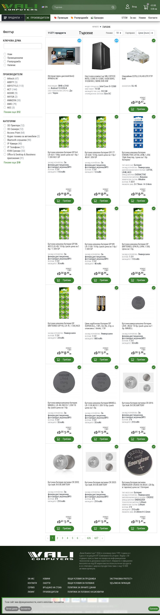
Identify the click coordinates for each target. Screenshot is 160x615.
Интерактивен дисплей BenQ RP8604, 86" (61, 77)
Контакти (152, 17)
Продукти (13, 17)
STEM (124, 17)
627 (96, 538)
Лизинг (31, 592)
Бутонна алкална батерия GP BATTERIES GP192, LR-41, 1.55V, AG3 (64, 324)
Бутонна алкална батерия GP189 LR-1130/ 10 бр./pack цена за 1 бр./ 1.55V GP (101, 246)
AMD (12, 104)
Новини (142, 17)
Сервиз (31, 587)
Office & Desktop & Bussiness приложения (21, 156)
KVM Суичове (16, 150)
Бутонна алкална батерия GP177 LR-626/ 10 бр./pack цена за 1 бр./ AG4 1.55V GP (100, 155)
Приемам (154, 608)
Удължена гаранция (120, 583)
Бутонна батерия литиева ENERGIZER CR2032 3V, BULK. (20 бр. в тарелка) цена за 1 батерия (138, 485)
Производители (50, 592)
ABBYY (12, 82)
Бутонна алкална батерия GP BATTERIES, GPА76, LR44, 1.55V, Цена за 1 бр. (136, 246)
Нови (9, 54)
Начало (95, 27)
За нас (133, 17)
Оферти (46, 583)
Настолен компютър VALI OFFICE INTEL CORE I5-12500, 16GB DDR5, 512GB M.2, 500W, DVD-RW (100, 78)
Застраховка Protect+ (121, 578)
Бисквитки (25, 608)
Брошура (97, 17)
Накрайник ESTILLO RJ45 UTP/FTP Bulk (137, 77)
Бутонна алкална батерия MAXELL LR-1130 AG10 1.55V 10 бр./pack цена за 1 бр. (100, 405)
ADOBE (12, 93)
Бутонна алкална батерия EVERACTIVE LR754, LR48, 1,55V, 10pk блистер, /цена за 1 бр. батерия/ (136, 156)
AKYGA (12, 96)
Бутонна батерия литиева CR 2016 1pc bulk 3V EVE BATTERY (137, 404)
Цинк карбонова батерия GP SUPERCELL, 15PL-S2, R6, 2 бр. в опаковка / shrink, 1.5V (99, 326)
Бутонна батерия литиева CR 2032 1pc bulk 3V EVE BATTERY (63, 483)
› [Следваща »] (102, 538)
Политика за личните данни (82, 587)
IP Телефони (15, 147)
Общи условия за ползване (81, 583)
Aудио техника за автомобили (23, 136)
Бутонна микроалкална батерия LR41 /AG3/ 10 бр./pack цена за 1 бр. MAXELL (137, 326)
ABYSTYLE (15, 85)
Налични (11, 65)
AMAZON (14, 100)
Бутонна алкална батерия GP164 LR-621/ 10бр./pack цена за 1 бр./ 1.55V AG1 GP (63, 155)
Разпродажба (14, 61)
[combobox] (84, 7)
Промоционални (15, 57)
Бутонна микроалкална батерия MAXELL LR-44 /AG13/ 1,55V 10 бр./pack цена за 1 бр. (62, 405)
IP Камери (14, 143)
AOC (11, 107)
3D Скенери (15, 129)
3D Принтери (15, 125)
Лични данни (11, 608)
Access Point (16, 132)
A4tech (13, 78)
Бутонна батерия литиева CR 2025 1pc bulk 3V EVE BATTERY (100, 483)
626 (89, 538)
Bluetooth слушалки (19, 140)
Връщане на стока (52, 587)
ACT (12, 89)
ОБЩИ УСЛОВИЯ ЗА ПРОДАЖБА (82, 578)
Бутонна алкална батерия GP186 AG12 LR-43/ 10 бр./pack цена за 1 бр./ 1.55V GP (63, 246)
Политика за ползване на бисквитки (86, 592)
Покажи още (12, 112)
